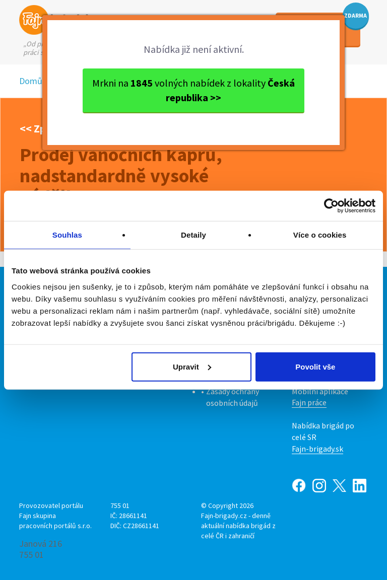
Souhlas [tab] (67, 235)
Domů (30, 81)
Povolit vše (315, 366)
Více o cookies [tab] (320, 235)
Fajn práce (309, 402)
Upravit (192, 366)
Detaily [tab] (193, 235)
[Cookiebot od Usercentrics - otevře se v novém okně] (331, 205)
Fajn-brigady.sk (317, 449)
